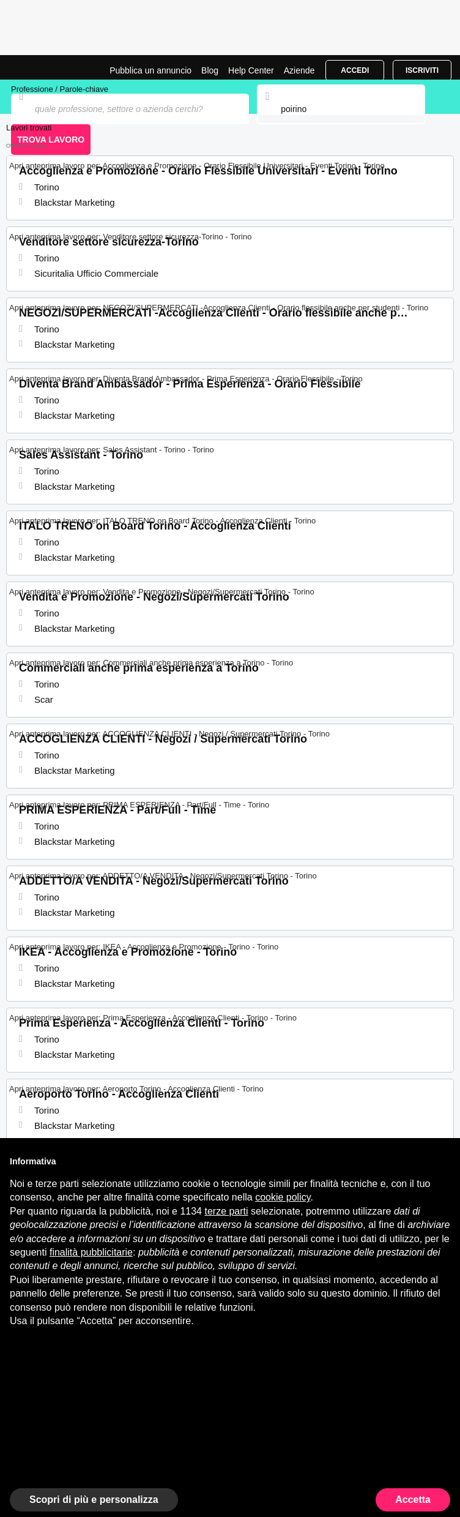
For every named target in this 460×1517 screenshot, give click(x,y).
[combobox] (341, 109)
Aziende (299, 70)
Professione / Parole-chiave (59, 89)
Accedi (355, 70)
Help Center (251, 70)
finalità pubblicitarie (91, 1252)
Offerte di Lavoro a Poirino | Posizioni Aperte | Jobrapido (39, 67)
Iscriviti (422, 70)
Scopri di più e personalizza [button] (93, 1499)
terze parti (226, 1211)
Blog (209, 70)
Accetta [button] (413, 1499)
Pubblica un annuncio (150, 70)
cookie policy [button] (282, 1197)
